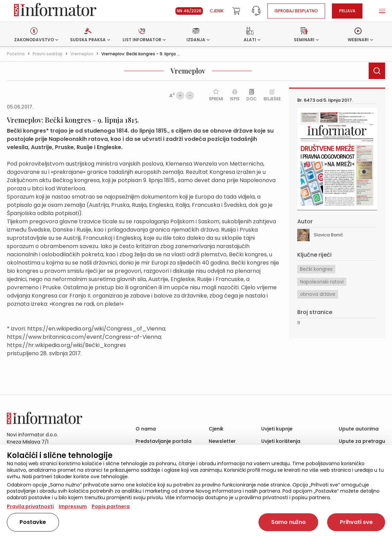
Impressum (73, 506)
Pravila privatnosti (30, 506)
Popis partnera (111, 506)
